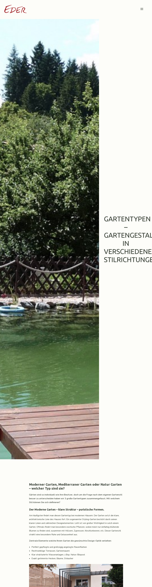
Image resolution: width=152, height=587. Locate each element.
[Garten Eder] (15, 9)
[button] (142, 9)
